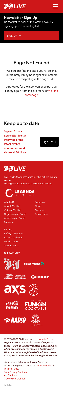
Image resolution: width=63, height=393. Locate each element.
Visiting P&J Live (12, 210)
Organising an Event (15, 214)
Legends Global (45, 339)
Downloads (41, 214)
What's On (9, 202)
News (38, 206)
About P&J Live (12, 206)
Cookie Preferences (14, 378)
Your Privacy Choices (15, 372)
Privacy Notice (44, 365)
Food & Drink (11, 241)
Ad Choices (10, 375)
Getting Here (11, 245)
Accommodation (13, 237)
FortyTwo (8, 385)
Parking (8, 229)
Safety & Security (13, 233)
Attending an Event (14, 218)
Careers (39, 210)
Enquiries (40, 202)
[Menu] (55, 6)
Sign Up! (49, 141)
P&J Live (15, 6)
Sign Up (14, 35)
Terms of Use (11, 368)
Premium (8, 222)
